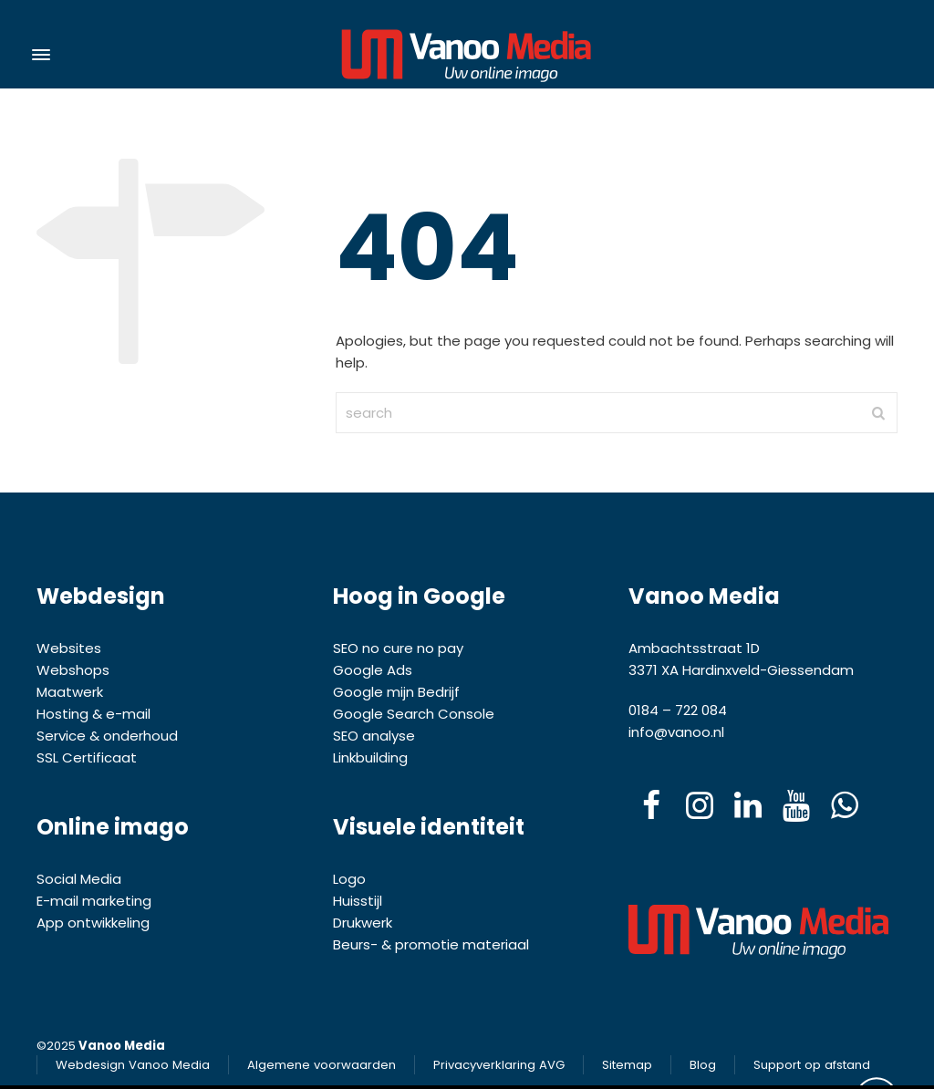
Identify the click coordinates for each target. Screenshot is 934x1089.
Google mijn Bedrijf (396, 691)
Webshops (72, 669)
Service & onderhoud (107, 735)
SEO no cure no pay (398, 648)
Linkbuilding (370, 757)
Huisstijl (357, 900)
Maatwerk (69, 691)
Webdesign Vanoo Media (133, 1064)
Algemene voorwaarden (321, 1064)
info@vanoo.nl (676, 732)
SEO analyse (374, 735)
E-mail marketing (93, 900)
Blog (703, 1064)
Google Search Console (413, 713)
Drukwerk (362, 922)
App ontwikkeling (93, 922)
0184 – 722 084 (677, 710)
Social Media (78, 878)
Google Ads (372, 669)
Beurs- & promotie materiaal (431, 944)
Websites (68, 648)
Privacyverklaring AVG (499, 1064)
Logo (349, 878)
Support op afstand (811, 1064)
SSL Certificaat (88, 757)
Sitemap (627, 1064)
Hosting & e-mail (93, 713)
